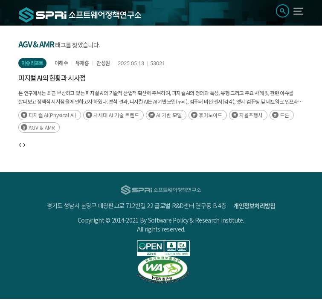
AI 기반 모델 (169, 115)
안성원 (103, 63)
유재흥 (82, 63)
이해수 (61, 63)
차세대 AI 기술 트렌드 (116, 115)
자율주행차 (251, 115)
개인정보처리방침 (254, 205)
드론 (284, 115)
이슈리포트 (32, 63)
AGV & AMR (42, 127)
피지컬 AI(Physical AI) (52, 115)
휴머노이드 (210, 115)
